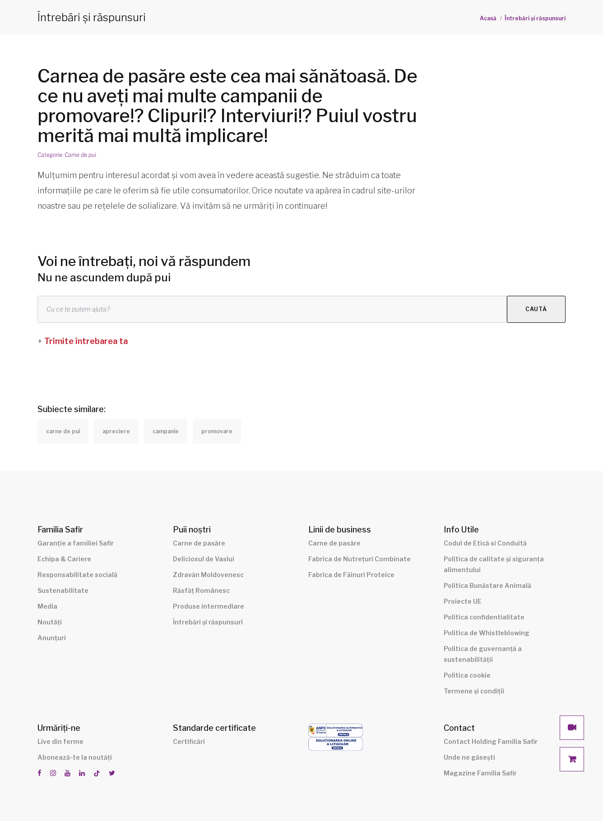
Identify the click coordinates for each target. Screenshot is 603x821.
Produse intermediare (208, 606)
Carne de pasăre (199, 543)
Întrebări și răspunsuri (535, 18)
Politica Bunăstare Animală (487, 585)
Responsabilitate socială (77, 574)
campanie (166, 431)
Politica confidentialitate (484, 617)
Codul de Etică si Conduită (485, 543)
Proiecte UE (463, 601)
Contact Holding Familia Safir (491, 741)
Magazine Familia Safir (480, 773)
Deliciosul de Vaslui (203, 559)
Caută (536, 309)
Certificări (189, 741)
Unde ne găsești (469, 757)
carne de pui (63, 431)
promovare (216, 431)
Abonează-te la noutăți (74, 757)
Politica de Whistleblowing (486, 633)
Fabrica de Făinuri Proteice (351, 574)
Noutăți (49, 622)
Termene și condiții (474, 691)
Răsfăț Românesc (201, 590)
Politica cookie (467, 675)
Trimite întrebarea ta (86, 341)
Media (47, 606)
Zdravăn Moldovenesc (208, 574)
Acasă (488, 18)
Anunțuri (51, 638)
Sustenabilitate (62, 590)
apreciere (116, 431)
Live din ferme (60, 741)
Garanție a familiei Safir (75, 543)
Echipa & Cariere (64, 559)
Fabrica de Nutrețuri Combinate (359, 559)
